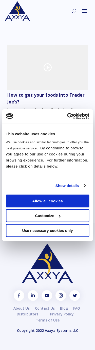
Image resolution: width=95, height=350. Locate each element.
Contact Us (45, 308)
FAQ (76, 308)
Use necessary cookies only (47, 230)
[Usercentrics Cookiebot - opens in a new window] (67, 116)
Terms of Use (48, 320)
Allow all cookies (47, 201)
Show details (67, 185)
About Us (21, 308)
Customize (47, 215)
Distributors (27, 314)
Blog (64, 308)
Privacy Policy (62, 314)
